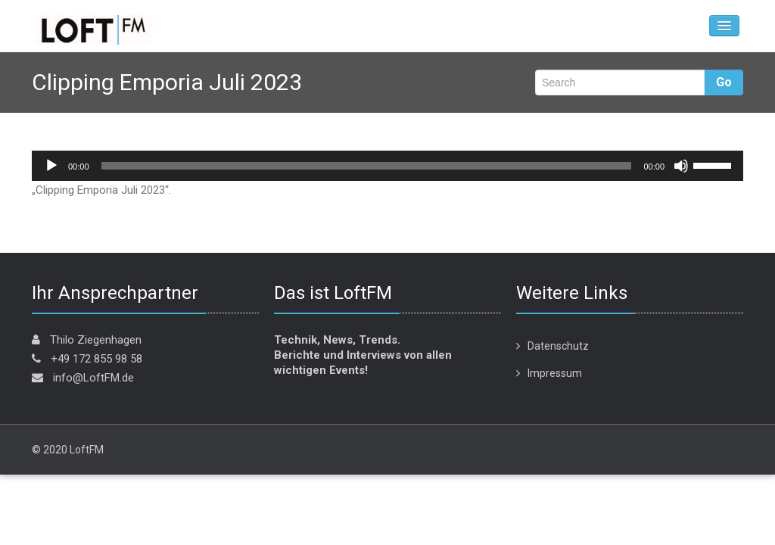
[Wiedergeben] (51, 165)
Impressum (555, 373)
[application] (387, 166)
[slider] (366, 166)
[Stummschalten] (681, 165)
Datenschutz (558, 346)
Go (724, 82)
